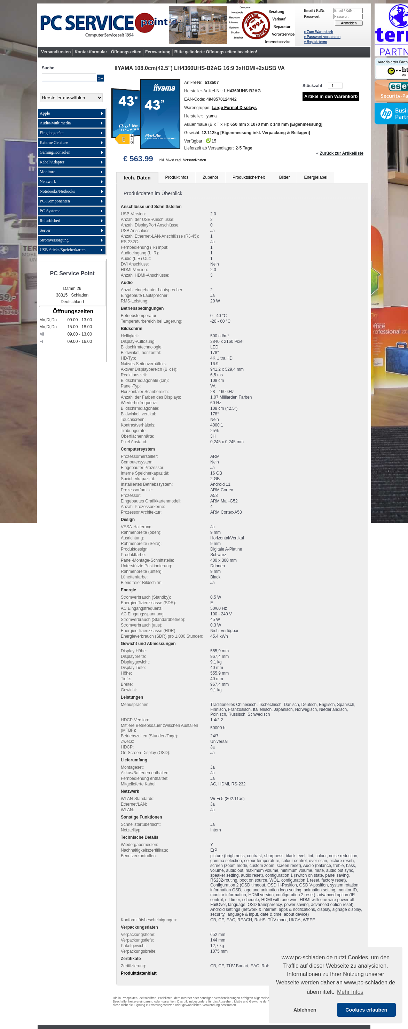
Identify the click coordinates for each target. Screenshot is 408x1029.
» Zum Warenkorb (318, 32)
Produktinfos (177, 177)
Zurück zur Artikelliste (341, 153)
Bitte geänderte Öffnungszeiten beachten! (215, 51)
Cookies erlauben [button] (366, 1010)
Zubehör (210, 177)
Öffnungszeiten (126, 51)
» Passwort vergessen (322, 37)
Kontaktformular (90, 51)
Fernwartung (158, 51)
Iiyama (210, 116)
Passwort (311, 16)
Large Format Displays (234, 107)
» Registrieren (315, 42)
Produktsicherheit (249, 177)
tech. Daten (137, 178)
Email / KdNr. (314, 11)
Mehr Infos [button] (350, 992)
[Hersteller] (71, 97)
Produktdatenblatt (139, 973)
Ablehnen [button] (304, 1010)
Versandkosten (56, 51)
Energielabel (315, 177)
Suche (48, 68)
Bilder (284, 177)
